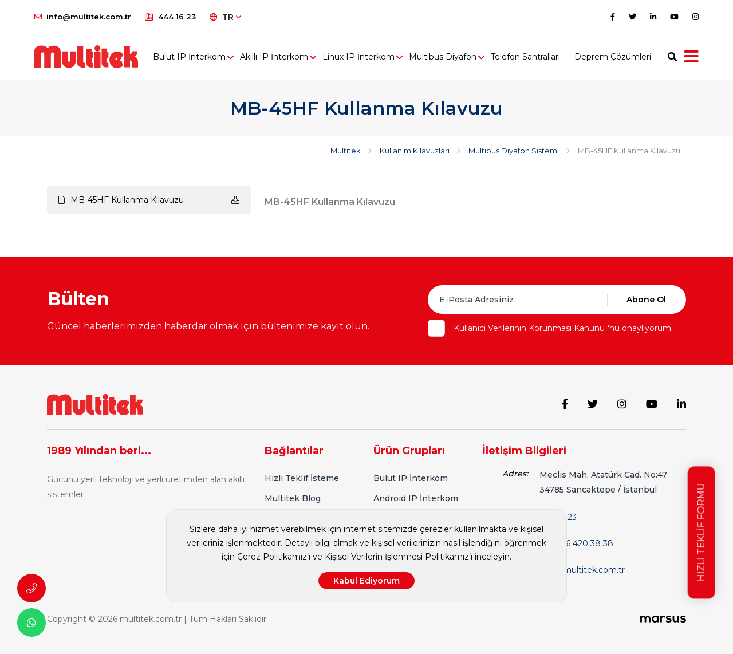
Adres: (515, 473)
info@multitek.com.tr (82, 16)
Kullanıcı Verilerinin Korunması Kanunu (529, 328)
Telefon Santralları (527, 57)
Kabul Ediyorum (366, 581)
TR (225, 17)
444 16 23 (170, 16)
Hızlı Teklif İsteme (302, 478)
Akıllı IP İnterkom (276, 57)
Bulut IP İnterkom (191, 57)
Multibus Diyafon (444, 57)
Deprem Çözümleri (614, 57)
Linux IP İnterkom (360, 57)
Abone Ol (646, 299)
